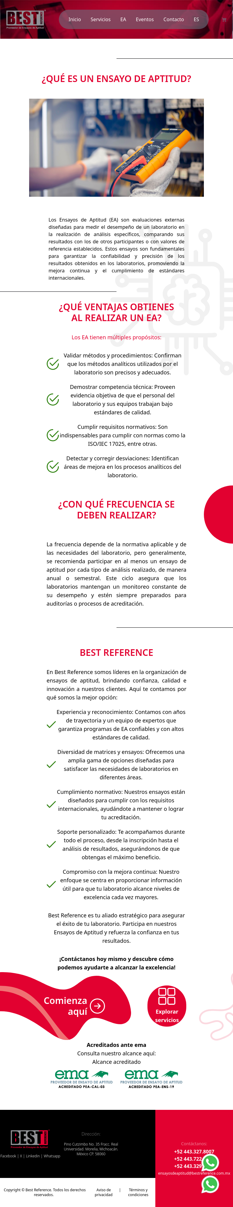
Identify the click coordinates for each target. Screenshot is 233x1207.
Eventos (145, 19)
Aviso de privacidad (104, 1192)
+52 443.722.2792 (194, 1159)
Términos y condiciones (138, 1192)
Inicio (75, 19)
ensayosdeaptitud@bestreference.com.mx (194, 1173)
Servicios (101, 19)
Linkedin (33, 1156)
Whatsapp (52, 1156)
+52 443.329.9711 (194, 1166)
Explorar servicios (167, 1006)
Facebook (8, 1156)
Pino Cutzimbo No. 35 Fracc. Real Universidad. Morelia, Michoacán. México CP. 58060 (91, 1149)
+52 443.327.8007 (194, 1151)
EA (123, 19)
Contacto (174, 19)
